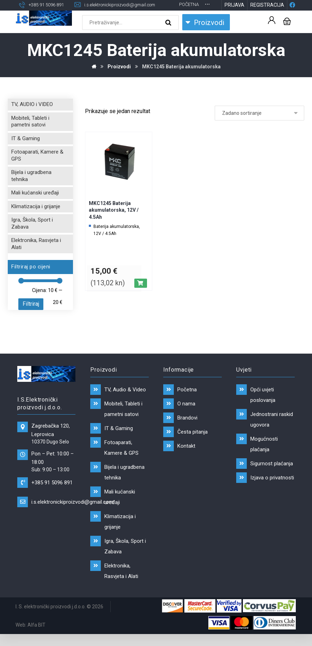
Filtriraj (31, 315)
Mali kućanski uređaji (35, 204)
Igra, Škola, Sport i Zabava (32, 235)
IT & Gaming (25, 150)
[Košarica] (287, 32)
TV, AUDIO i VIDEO (32, 116)
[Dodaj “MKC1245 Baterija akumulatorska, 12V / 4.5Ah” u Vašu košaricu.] (140, 295)
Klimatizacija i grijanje (35, 218)
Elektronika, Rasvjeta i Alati (36, 255)
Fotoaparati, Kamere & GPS (37, 167)
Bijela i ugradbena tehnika (31, 187)
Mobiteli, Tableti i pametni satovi (30, 133)
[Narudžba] (259, 125)
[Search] (169, 34)
